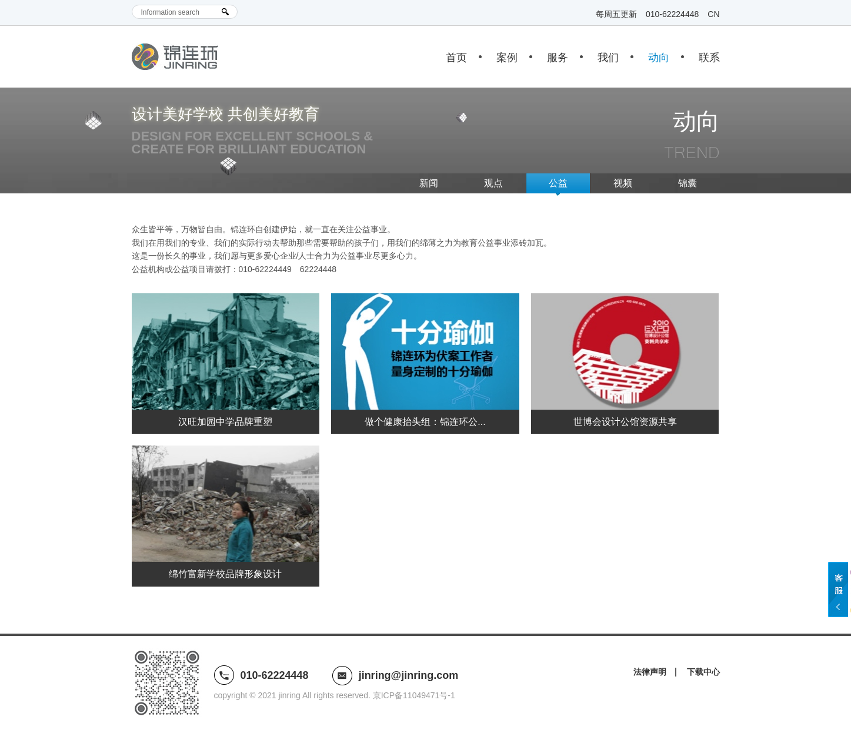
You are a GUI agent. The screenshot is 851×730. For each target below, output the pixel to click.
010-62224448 (672, 14)
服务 (557, 57)
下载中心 (703, 672)
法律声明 (649, 672)
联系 (709, 57)
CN (713, 14)
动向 (658, 57)
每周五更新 (616, 14)
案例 (507, 57)
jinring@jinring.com (409, 675)
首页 (456, 57)
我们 (608, 57)
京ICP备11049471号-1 (414, 695)
